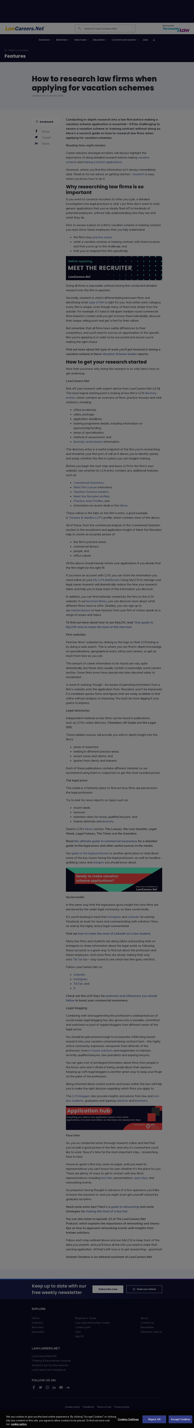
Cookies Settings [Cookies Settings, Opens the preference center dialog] (128, 1421)
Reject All (154, 1421)
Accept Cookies (180, 1421)
